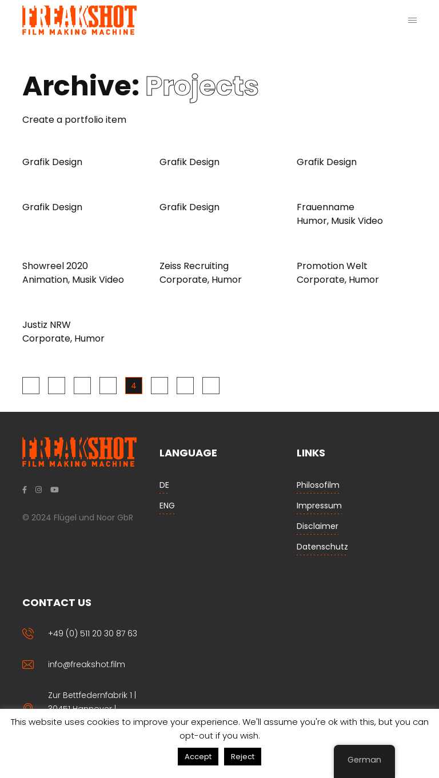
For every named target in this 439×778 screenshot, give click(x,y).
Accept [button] (198, 756)
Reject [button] (242, 756)
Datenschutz (322, 546)
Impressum (319, 505)
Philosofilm (318, 485)
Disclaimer (317, 526)
